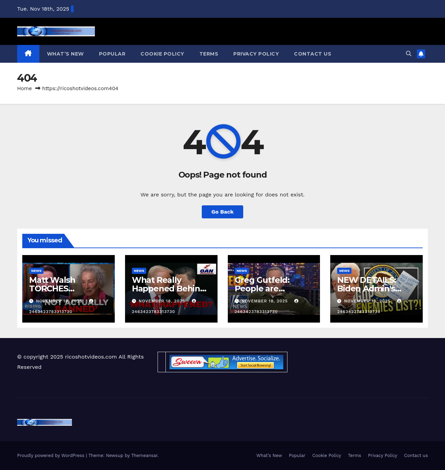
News (36, 271)
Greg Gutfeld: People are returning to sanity (272, 288)
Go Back (222, 211)
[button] (408, 53)
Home (24, 88)
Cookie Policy (162, 54)
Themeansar (144, 455)
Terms (209, 54)
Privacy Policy (256, 54)
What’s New (65, 54)
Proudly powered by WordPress (51, 455)
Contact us (312, 54)
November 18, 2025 (60, 301)
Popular (112, 54)
